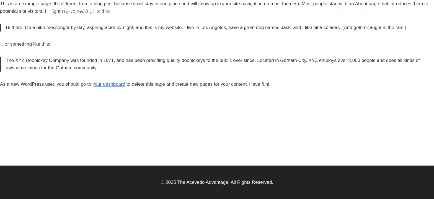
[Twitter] (382, 11)
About (342, 11)
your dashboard (108, 84)
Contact (362, 11)
